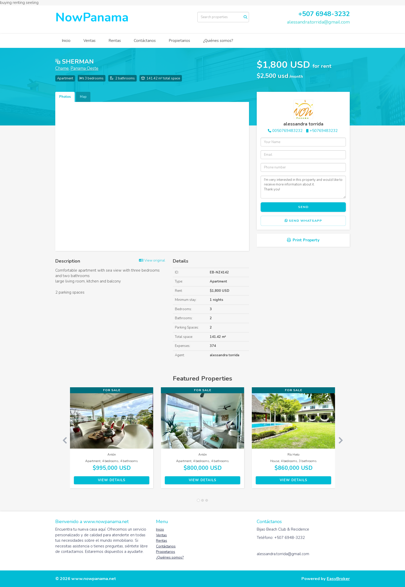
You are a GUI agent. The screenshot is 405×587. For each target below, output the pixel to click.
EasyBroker (338, 579)
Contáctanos (145, 40)
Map (83, 96)
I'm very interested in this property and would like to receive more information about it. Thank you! (303, 187)
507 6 (311, 13)
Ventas (89, 40)
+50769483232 (324, 130)
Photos (65, 96)
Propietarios (179, 40)
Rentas (114, 40)
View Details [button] (112, 480)
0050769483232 (287, 130)
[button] (62, 440)
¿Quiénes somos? (218, 40)
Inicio (66, 40)
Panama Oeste (84, 68)
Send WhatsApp (303, 220)
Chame (62, 68)
